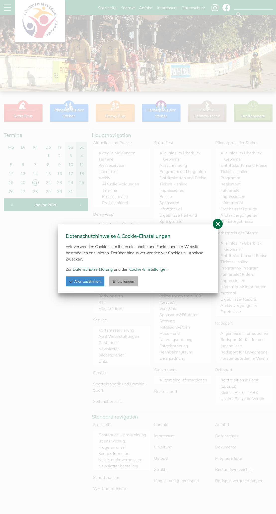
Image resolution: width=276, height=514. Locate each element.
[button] (218, 224)
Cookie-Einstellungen (148, 269)
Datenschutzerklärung (93, 269)
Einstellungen (123, 281)
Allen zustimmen (85, 281)
